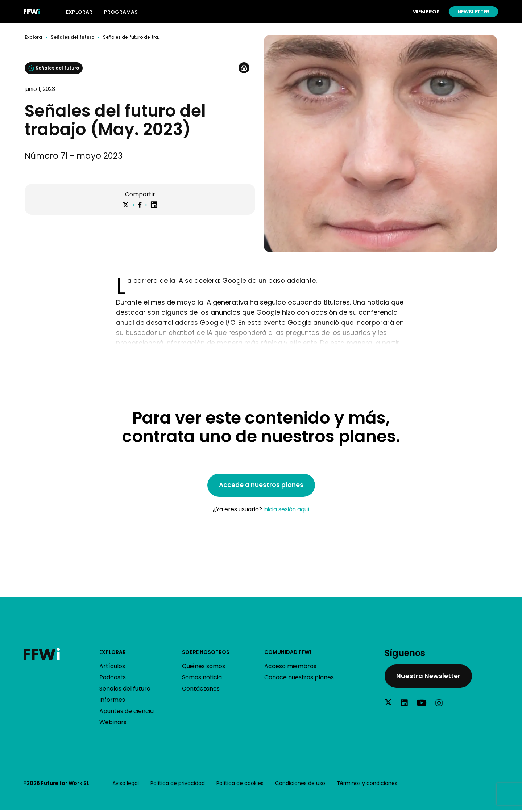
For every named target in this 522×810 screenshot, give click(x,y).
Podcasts (112, 677)
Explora (33, 37)
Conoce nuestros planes (299, 677)
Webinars (113, 722)
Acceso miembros (290, 666)
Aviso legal (125, 783)
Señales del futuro (72, 37)
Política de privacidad (177, 783)
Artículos (112, 666)
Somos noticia (202, 677)
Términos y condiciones (367, 783)
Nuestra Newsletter (428, 675)
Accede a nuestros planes (261, 484)
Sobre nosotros (205, 652)
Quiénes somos (203, 666)
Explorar (112, 652)
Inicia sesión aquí (286, 509)
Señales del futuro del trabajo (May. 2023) (132, 37)
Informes (112, 700)
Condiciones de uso (300, 783)
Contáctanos (201, 688)
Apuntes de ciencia (126, 711)
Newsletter (473, 11)
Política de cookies (240, 783)
